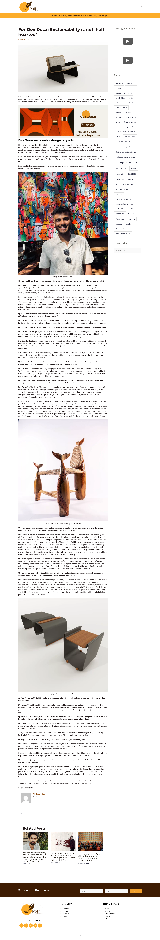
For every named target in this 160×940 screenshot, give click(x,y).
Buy (134, 9)
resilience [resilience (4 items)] (132, 219)
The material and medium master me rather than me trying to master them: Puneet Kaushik (63, 858)
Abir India (132, 4)
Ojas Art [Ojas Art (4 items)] (131, 214)
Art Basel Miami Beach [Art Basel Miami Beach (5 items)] (124, 93)
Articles (65, 4)
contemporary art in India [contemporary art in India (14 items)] (125, 157)
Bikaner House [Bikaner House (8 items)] (130, 137)
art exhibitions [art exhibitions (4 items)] (120, 98)
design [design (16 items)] (133, 168)
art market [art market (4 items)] (119, 117)
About (51, 4)
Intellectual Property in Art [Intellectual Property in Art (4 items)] (124, 204)
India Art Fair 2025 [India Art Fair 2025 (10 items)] (122, 190)
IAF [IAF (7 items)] (117, 184)
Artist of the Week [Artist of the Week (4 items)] (129, 103)
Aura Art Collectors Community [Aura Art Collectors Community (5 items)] (126, 122)
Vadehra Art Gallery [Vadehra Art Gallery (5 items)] (122, 229)
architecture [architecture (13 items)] (120, 88)
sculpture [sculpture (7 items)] (119, 224)
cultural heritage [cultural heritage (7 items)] (121, 168)
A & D (82, 4)
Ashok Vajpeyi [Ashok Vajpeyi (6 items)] (131, 117)
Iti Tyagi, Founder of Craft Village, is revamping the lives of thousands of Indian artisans (89, 858)
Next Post (102, 814)
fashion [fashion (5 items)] (130, 179)
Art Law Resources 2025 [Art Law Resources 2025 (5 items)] (124, 112)
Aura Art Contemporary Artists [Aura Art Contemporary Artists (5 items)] (126, 127)
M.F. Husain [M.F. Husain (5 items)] (134, 209)
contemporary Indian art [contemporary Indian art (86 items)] (126, 162)
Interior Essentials (113, 4)
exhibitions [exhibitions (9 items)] (120, 179)
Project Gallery (99, 4)
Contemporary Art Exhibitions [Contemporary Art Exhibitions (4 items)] (126, 152)
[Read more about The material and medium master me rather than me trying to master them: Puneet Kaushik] (63, 842)
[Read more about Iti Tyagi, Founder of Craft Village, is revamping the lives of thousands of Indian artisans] (90, 842)
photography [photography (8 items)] (120, 219)
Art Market (74, 4)
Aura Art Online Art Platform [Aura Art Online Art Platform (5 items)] (125, 132)
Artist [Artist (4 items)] (117, 103)
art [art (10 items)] (130, 88)
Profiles (57, 4)
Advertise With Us (124, 9)
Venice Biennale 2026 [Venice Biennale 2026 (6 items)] (123, 234)
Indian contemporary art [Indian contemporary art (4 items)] (124, 199)
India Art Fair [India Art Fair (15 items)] (128, 184)
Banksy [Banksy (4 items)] (118, 136)
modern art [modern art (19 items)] (120, 214)
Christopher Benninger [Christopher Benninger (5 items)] (123, 141)
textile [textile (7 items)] (128, 224)
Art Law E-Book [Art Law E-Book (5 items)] (121, 107)
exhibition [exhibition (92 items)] (131, 174)
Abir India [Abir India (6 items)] (119, 83)
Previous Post (25, 814)
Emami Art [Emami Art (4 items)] (119, 174)
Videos (89, 4)
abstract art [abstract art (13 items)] (131, 83)
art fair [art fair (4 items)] (131, 98)
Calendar (124, 4)
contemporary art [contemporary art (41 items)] (123, 147)
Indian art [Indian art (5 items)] (119, 194)
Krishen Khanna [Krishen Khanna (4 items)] (121, 209)
